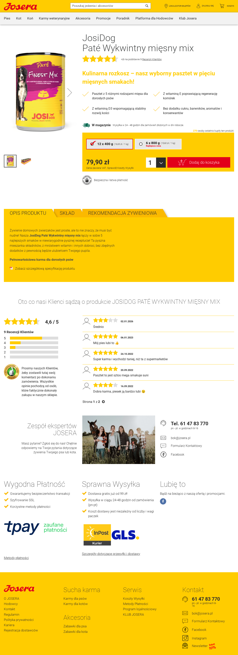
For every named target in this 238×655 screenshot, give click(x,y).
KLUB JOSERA (133, 604)
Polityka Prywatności (65, 650)
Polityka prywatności (19, 610)
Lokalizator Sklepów (180, 6)
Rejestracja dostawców (21, 620)
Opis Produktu (28, 203)
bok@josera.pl (181, 428)
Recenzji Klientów (152, 49)
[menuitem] (7, 18)
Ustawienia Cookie (90, 650)
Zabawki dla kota (75, 621)
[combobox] (110, 6)
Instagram (199, 628)
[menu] (119, 18)
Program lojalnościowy (139, 599)
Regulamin (11, 604)
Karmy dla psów (75, 589)
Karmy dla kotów (75, 594)
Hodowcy (11, 594)
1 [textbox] (150, 153)
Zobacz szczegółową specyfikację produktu (42, 259)
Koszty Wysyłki (134, 589)
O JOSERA (11, 589)
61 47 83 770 (194, 413)
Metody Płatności (135, 594)
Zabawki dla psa (75, 616)
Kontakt (9, 599)
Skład (67, 203)
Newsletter (204, 636)
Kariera (9, 615)
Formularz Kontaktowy (186, 436)
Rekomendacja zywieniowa (122, 203)
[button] (69, 92)
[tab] (28, 203)
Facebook (177, 444)
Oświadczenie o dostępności (35, 650)
